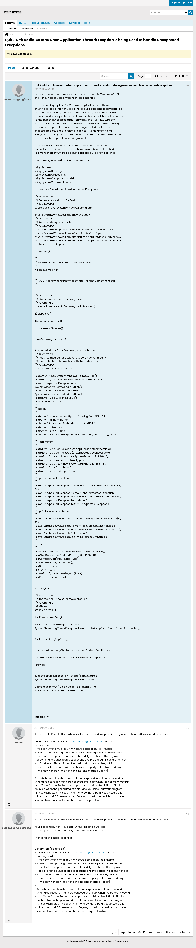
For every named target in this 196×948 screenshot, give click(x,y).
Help (122, 932)
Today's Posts (12, 28)
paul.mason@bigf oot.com (88, 741)
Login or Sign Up (181, 2)
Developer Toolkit (79, 22)
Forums (10, 22)
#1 (187, 85)
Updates (59, 22)
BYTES (22, 22)
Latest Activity (30, 68)
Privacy (147, 932)
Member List (28, 28)
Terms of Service (164, 932)
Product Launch (40, 22)
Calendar (42, 28)
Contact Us (134, 932)
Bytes (114, 932)
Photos (50, 68)
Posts (11, 68)
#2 (187, 728)
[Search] (169, 12)
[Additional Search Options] (186, 12)
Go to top (183, 932)
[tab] (12, 68)
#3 (187, 813)
